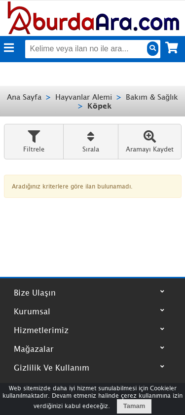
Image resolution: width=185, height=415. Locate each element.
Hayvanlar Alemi (83, 96)
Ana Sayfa (24, 96)
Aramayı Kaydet (149, 141)
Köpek (99, 105)
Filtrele (33, 141)
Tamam (134, 406)
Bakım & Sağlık (152, 96)
